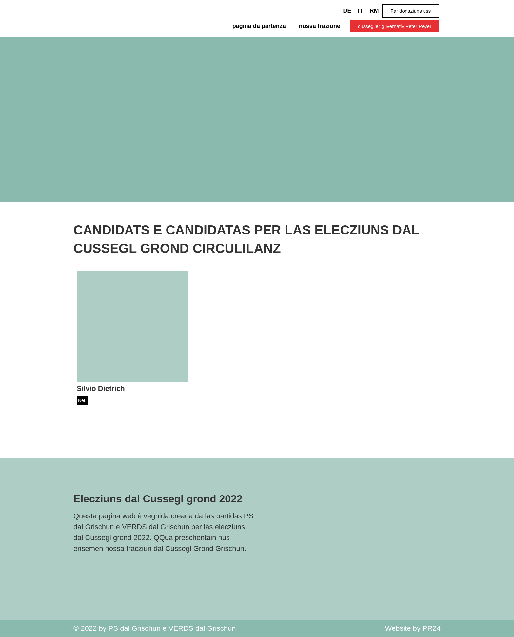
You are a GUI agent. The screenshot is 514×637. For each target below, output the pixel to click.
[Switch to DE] (347, 10)
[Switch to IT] (360, 10)
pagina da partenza (259, 26)
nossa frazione (319, 26)
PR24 (432, 628)
